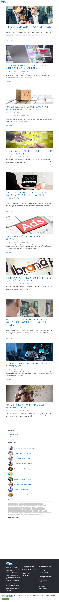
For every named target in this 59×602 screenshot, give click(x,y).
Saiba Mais (9, 40)
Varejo (32, 514)
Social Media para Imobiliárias (45, 570)
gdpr (35, 507)
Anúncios (16, 503)
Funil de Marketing (28, 507)
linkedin (45, 510)
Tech (21, 369)
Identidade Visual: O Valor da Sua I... (22, 453)
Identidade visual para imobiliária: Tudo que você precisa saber (28, 279)
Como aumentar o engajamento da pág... (24, 448)
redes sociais (12, 514)
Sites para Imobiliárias (24, 514)
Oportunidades (42, 586)
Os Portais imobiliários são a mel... (22, 458)
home (33, 509)
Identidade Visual (40, 509)
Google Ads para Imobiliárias (15, 509)
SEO (17, 514)
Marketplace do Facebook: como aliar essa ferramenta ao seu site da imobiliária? (27, 109)
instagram (35, 510)
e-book (43, 505)
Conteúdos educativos (43, 584)
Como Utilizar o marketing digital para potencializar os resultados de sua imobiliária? (28, 195)
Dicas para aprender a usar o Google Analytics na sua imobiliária (27, 67)
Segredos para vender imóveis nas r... (23, 463)
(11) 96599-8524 (26, 575)
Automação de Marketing (24, 503)
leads (40, 510)
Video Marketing (39, 514)
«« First (7, 428)
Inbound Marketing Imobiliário (25, 510)
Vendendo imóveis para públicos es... (23, 484)
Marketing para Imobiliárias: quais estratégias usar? (25, 406)
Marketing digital (12, 512)
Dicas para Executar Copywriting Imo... (23, 468)
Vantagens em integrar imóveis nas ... (23, 479)
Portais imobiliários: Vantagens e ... (22, 474)
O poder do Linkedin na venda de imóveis (28, 26)
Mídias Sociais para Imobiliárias (33, 512)
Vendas (12, 439)
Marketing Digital (24, 30)
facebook (20, 507)
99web (10, 503)
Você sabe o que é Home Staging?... (23, 494)
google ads (39, 507)
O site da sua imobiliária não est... (22, 489)
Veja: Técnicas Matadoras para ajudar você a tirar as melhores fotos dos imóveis (27, 322)
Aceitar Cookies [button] (6, 599)
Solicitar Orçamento (43, 588)
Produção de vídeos (46, 512)
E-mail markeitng (12, 507)
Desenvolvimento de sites (26, 505)
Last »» (47, 428)
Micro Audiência (21, 512)
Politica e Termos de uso (9, 596)
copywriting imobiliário (14, 505)
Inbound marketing (13, 510)
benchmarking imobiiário (37, 503)
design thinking (37, 505)
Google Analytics (27, 509)
